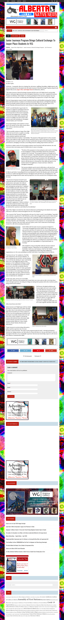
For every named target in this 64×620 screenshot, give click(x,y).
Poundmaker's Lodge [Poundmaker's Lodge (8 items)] (10, 614)
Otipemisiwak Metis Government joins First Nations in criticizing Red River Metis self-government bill (27, 539)
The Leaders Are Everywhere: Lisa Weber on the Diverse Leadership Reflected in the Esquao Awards (26, 533)
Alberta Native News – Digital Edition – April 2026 (16, 536)
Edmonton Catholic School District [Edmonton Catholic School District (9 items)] (20, 605)
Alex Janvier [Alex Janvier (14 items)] (42, 597)
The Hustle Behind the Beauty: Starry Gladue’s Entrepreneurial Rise (20, 545)
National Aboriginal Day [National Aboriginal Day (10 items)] (50, 608)
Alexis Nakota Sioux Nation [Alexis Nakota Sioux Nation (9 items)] (35, 597)
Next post (38, 356)
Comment (9, 373)
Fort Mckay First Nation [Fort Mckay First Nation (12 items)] (19, 606)
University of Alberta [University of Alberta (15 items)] (35, 615)
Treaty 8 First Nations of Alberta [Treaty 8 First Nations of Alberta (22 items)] (38, 614)
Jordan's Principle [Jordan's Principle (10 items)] (9, 608)
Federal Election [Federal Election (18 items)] (10, 606)
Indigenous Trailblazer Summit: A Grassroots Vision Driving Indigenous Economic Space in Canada (26, 530)
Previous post (27, 356)
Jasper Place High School (17, 47)
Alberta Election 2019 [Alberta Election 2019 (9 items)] (14, 597)
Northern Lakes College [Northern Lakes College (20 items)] (31, 612)
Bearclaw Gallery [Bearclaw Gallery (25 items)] (45, 599)
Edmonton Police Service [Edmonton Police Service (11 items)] (31, 605)
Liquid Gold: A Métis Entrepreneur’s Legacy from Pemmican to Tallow (20, 526)
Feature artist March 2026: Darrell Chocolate (15, 548)
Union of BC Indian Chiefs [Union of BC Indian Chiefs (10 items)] (25, 615)
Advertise (19, 1)
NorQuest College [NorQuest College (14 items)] (21, 612)
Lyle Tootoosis (48, 47)
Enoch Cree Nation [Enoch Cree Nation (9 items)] (53, 605)
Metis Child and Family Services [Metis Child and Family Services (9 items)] (18, 608)
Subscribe (13, 1)
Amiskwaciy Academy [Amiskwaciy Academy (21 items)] (51, 597)
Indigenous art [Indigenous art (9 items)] (26, 606)
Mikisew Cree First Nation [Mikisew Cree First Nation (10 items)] (41, 608)
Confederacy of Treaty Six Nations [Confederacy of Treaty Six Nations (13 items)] (40, 602)
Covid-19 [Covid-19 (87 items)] (51, 602)
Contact (24, 1)
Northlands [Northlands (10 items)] (40, 612)
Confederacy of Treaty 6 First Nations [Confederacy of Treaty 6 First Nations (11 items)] (25, 602)
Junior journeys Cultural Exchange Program (34, 47)
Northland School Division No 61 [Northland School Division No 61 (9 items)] (47, 612)
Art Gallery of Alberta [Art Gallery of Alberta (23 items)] (12, 599)
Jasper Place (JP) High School (24, 89)
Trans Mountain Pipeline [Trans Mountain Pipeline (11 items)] (24, 614)
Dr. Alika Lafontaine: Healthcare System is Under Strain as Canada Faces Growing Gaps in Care (25, 551)
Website (9, 391)
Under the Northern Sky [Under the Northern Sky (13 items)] (15, 615)
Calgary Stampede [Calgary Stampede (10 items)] (14, 602)
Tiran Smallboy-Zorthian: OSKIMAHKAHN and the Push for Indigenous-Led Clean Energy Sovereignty (26, 542)
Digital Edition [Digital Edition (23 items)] (10, 605)
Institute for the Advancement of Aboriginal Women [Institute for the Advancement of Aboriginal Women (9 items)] (48, 606)
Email (8, 387)
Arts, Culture (15, 36)
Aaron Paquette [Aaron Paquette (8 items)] (8, 597)
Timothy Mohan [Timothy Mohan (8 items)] (17, 614)
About (8, 1)
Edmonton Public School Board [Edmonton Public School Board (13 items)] (43, 605)
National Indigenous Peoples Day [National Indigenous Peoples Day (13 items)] (13, 610)
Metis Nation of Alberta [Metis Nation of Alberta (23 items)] (30, 608)
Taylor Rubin (9, 49)
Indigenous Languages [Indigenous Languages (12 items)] (34, 606)
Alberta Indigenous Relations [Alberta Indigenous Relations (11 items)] (24, 597)
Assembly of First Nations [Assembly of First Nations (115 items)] (29, 599)
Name (8, 383)
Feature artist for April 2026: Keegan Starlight (15, 523)
